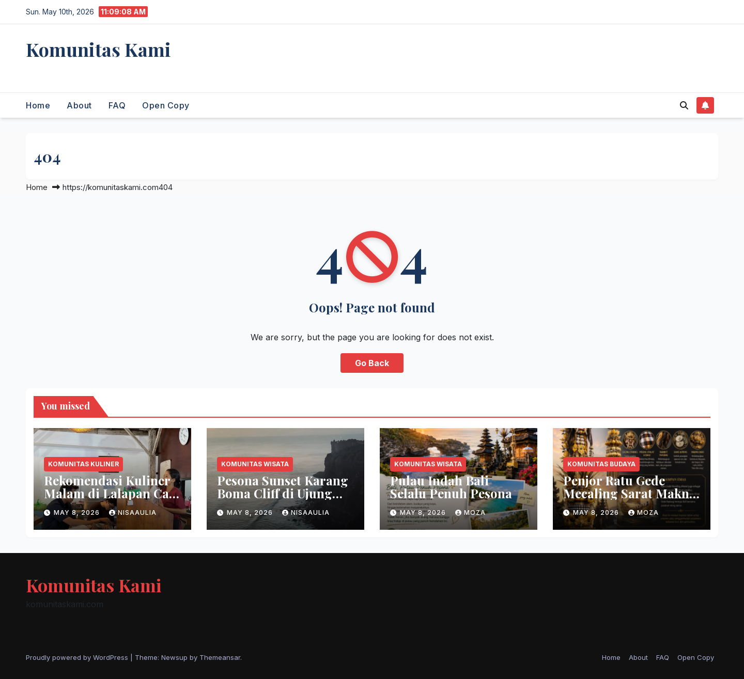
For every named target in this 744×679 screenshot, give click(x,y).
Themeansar (219, 657)
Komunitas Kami (98, 49)
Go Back (372, 363)
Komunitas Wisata (255, 464)
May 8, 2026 (78, 512)
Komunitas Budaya (601, 464)
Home (38, 105)
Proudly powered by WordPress (78, 657)
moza (470, 512)
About (79, 105)
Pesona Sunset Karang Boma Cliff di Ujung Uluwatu (282, 493)
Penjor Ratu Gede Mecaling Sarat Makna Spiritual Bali (629, 493)
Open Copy (166, 105)
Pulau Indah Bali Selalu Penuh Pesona (451, 486)
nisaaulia (133, 512)
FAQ (117, 105)
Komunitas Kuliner (83, 464)
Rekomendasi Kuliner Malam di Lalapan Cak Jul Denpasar (110, 493)
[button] (684, 105)
